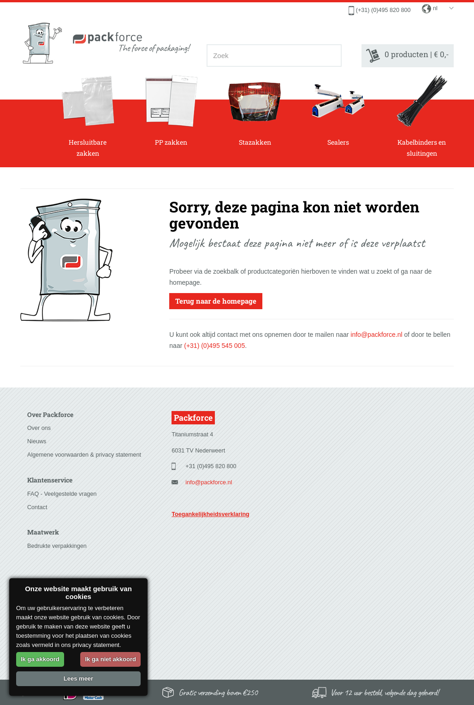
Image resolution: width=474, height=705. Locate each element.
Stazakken (254, 111)
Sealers (338, 111)
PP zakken (171, 111)
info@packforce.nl (376, 334)
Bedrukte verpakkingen (57, 546)
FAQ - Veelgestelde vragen (62, 494)
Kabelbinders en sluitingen (421, 116)
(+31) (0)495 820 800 (383, 10)
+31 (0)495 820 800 (210, 466)
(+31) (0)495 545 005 (214, 345)
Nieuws (36, 441)
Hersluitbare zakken (87, 116)
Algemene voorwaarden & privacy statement (84, 455)
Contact (37, 507)
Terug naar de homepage (215, 301)
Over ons (39, 428)
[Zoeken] (332, 55)
